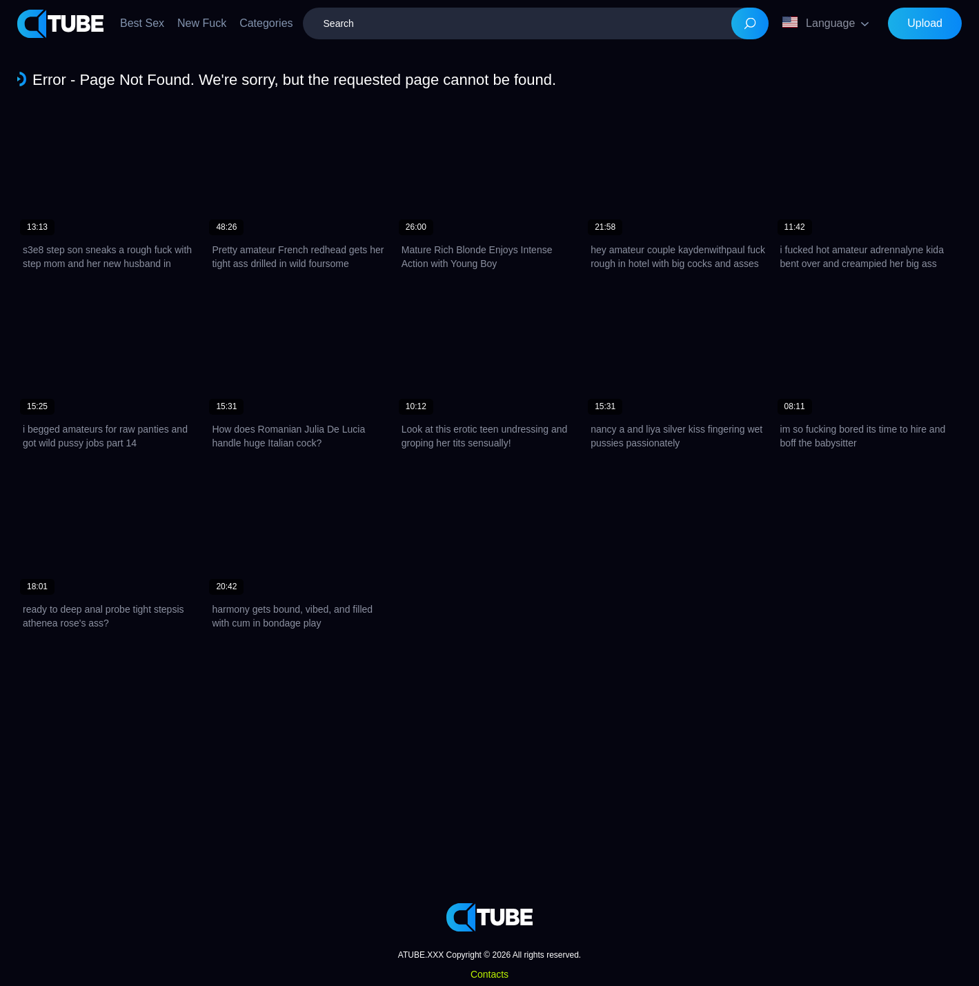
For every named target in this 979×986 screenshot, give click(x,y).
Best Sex (142, 23)
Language (818, 23)
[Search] (750, 23)
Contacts (489, 974)
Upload (924, 23)
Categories (266, 23)
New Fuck (201, 23)
